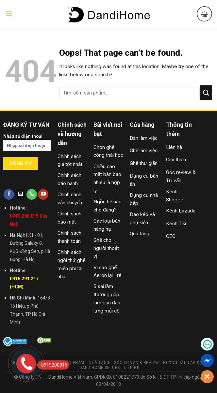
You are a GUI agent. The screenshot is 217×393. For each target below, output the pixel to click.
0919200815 (52, 365)
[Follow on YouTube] (43, 194)
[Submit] (206, 92)
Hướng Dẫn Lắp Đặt (184, 362)
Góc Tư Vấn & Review (136, 362)
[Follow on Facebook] (9, 194)
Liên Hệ (131, 367)
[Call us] (31, 194)
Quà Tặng (99, 362)
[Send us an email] (20, 194)
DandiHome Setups (99, 367)
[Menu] (9, 14)
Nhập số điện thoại (27, 144)
